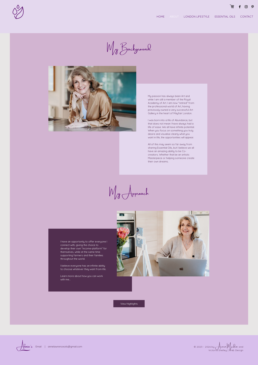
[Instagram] (246, 7)
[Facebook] (240, 7)
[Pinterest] (253, 7)
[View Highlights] (129, 303)
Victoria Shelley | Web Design (225, 350)
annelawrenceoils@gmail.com (65, 346)
